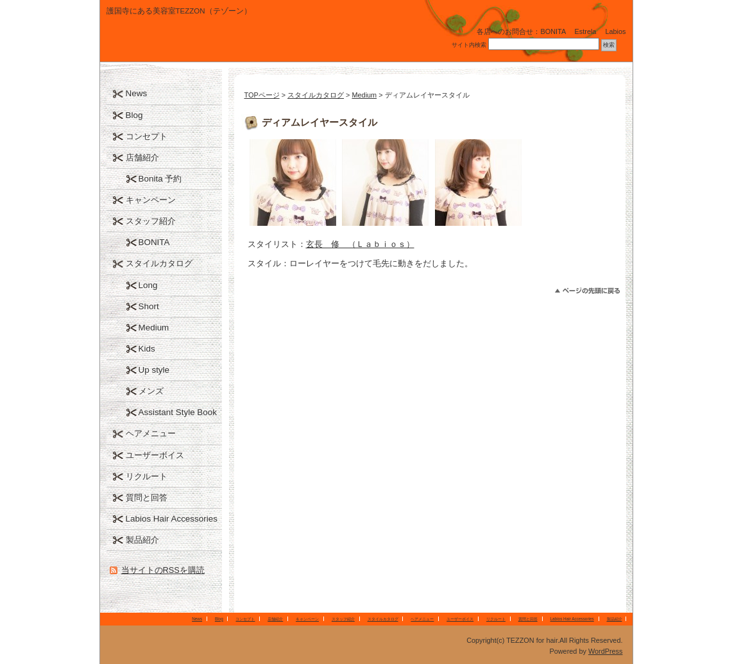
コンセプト (146, 136)
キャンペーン (151, 200)
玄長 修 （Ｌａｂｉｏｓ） (360, 244)
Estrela (586, 31)
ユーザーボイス (155, 455)
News (137, 93)
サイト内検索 (469, 45)
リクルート (146, 476)
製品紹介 (142, 540)
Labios (615, 31)
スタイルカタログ (315, 95)
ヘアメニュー (151, 433)
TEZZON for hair (196, 41)
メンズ (151, 391)
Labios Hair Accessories (171, 519)
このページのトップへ (587, 290)
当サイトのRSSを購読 (163, 570)
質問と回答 (146, 497)
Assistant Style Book (178, 412)
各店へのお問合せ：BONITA (521, 31)
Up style (154, 370)
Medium (364, 95)
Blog (134, 115)
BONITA (154, 242)
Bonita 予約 (160, 178)
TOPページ (262, 95)
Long (148, 285)
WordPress (605, 651)
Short (149, 306)
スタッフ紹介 (151, 221)
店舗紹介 (142, 157)
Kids (147, 348)
